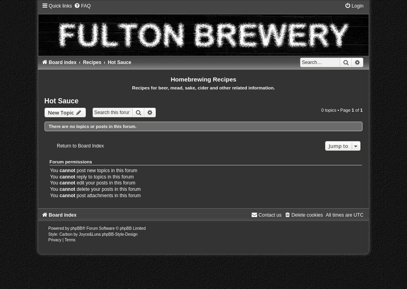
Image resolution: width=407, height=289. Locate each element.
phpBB (76, 228)
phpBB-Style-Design (120, 234)
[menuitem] (82, 6)
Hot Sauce (62, 101)
